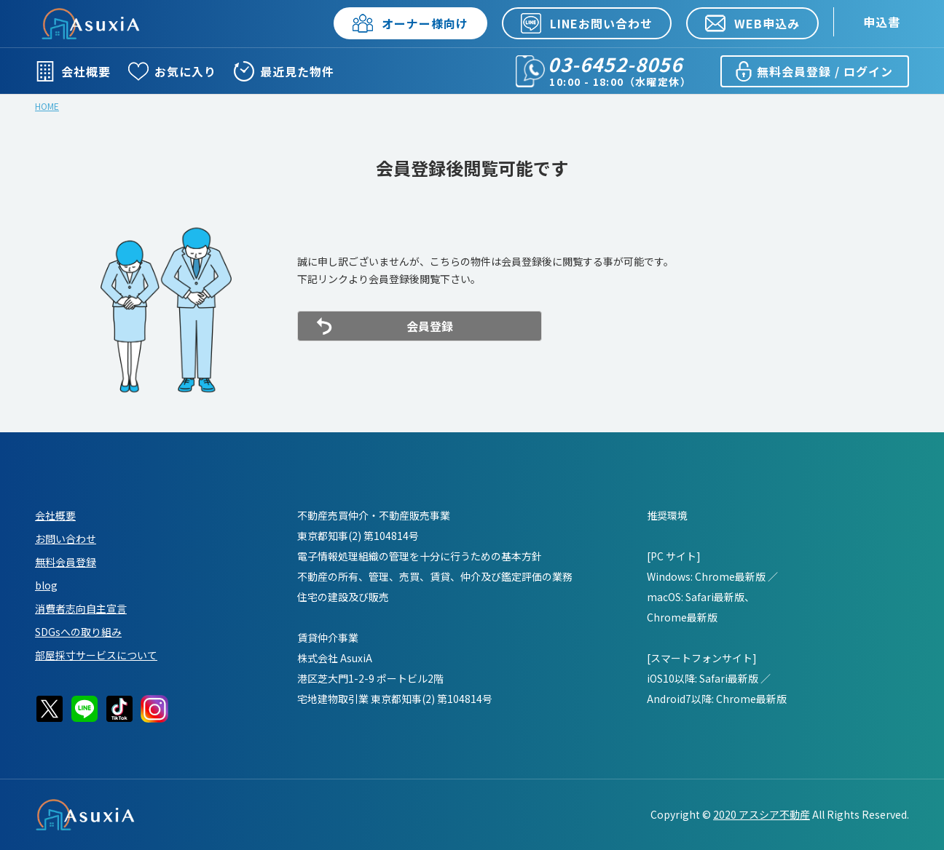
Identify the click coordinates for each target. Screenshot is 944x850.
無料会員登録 (65, 562)
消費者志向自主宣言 (81, 608)
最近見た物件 (284, 71)
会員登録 (429, 326)
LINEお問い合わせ (587, 23)
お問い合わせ (65, 538)
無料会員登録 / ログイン (813, 71)
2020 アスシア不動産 (761, 814)
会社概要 (73, 71)
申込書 (881, 22)
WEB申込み (752, 23)
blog (46, 585)
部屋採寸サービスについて (96, 655)
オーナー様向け (410, 23)
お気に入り (172, 71)
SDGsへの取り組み (78, 631)
